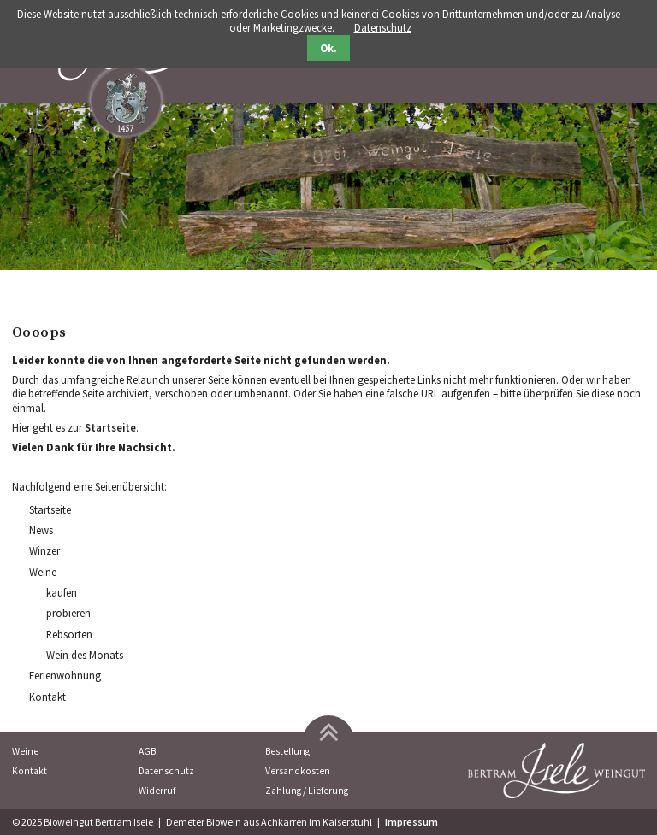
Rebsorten (69, 634)
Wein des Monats (84, 655)
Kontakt (47, 696)
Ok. (328, 48)
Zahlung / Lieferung (306, 791)
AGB (147, 751)
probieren (68, 613)
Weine (42, 572)
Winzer (44, 550)
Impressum (411, 821)
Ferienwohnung (65, 675)
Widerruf (157, 791)
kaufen (61, 592)
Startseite (110, 427)
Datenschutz (166, 771)
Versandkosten (297, 771)
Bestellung (287, 751)
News (41, 530)
